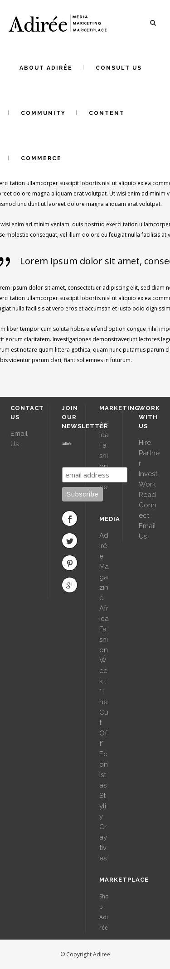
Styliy (102, 806)
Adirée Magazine (104, 566)
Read (147, 495)
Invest (148, 474)
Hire (145, 443)
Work (147, 484)
